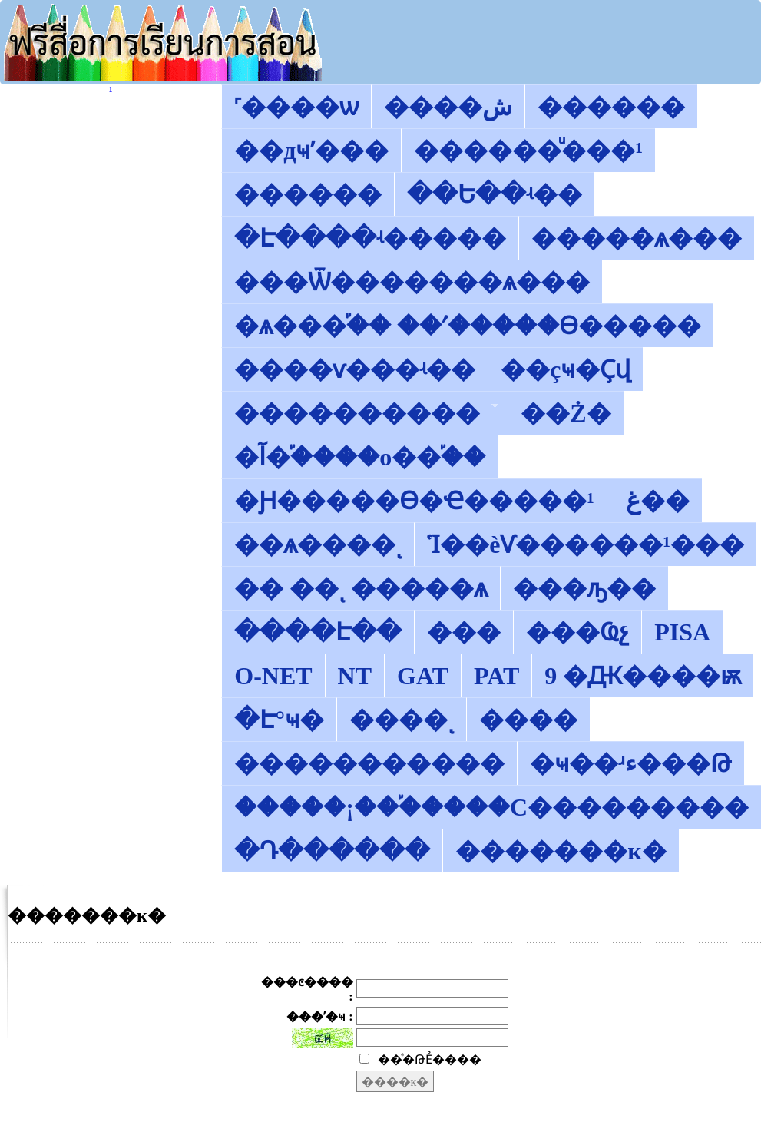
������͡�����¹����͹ (111, 91)
